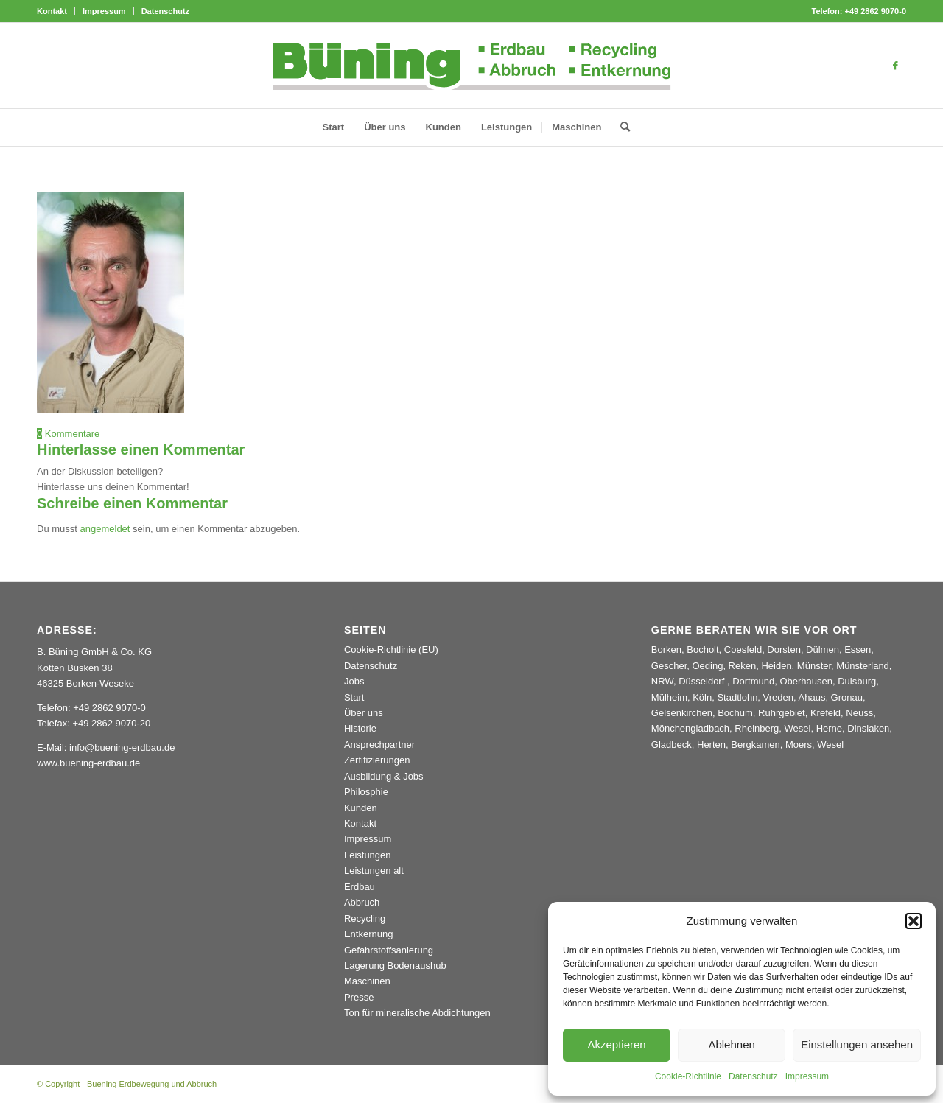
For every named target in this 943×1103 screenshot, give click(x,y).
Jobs (354, 681)
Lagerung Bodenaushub (395, 965)
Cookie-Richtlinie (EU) (391, 649)
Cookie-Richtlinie (688, 1076)
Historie (360, 728)
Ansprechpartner (379, 744)
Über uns (363, 712)
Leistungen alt (374, 870)
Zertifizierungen (377, 760)
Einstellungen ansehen (857, 1044)
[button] (913, 921)
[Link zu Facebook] (895, 66)
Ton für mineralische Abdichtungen (417, 1012)
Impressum (807, 1076)
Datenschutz (753, 1076)
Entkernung (368, 933)
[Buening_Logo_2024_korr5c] (472, 65)
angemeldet (105, 528)
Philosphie (366, 791)
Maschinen (367, 981)
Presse (359, 997)
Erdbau (359, 886)
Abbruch (361, 902)
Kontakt (52, 11)
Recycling (364, 918)
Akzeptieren (616, 1044)
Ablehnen (731, 1044)
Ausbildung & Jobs (384, 776)
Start (354, 697)
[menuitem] (56, 11)
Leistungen (367, 855)
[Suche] (620, 127)
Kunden (360, 807)
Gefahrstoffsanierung (388, 950)
